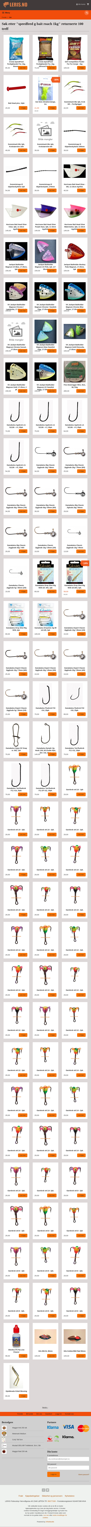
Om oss (39, 1414)
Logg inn (58, 1414)
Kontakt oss (69, 1414)
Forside (4, 17)
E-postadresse (52, 1455)
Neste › (45, 1407)
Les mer (46, 1516)
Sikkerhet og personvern (52, 1496)
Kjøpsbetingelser (32, 1496)
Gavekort (48, 1414)
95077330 (52, 1502)
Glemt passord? (83, 1474)
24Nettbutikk (50, 1522)
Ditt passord (51, 1464)
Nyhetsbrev (70, 1496)
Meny (6, 13)
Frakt (21, 1496)
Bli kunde (29, 1414)
